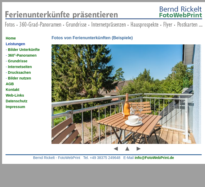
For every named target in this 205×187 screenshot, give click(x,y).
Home (11, 38)
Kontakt (12, 90)
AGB (10, 84)
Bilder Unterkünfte (24, 50)
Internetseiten (20, 67)
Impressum (15, 107)
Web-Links (15, 95)
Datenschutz (16, 101)
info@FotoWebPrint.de (154, 158)
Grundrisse (18, 61)
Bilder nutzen (19, 78)
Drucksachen (19, 72)
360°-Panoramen (22, 55)
